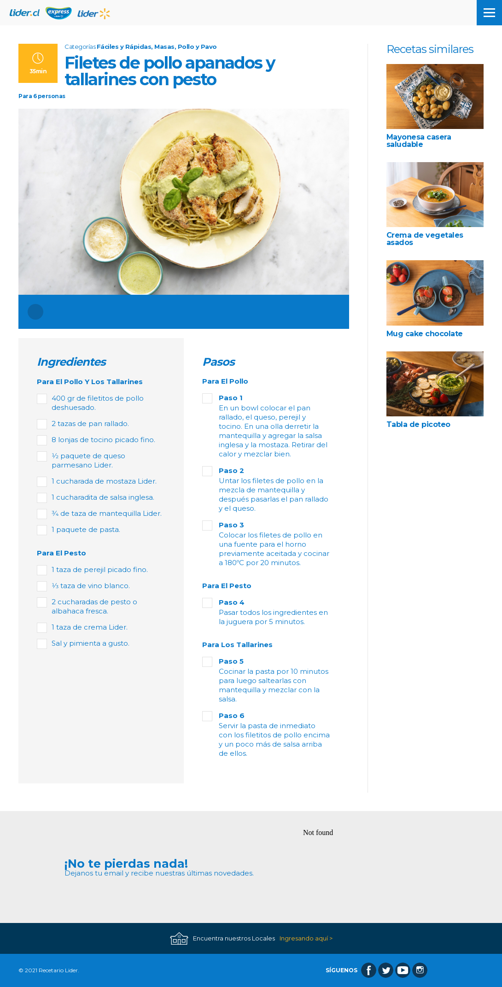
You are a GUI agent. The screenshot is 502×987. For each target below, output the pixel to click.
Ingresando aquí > (306, 938)
